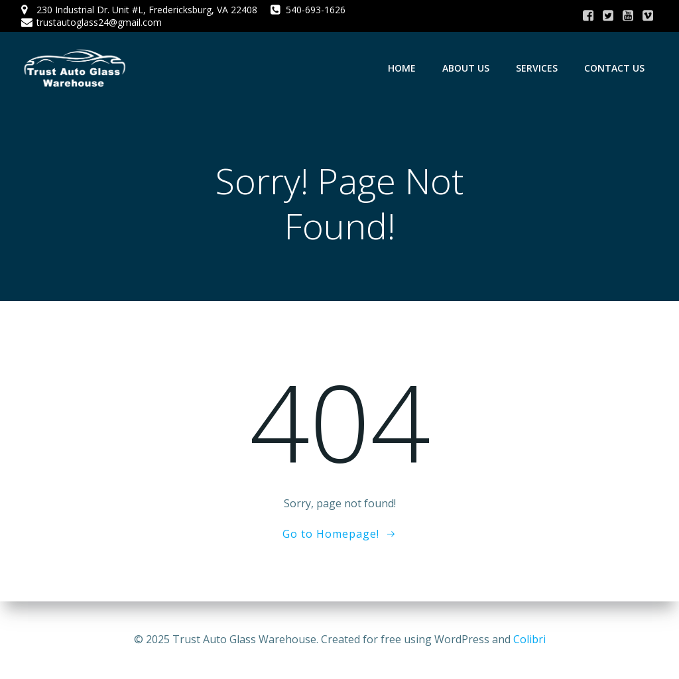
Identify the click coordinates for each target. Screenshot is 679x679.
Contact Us (614, 68)
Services (537, 68)
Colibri (529, 639)
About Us (465, 68)
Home (402, 68)
